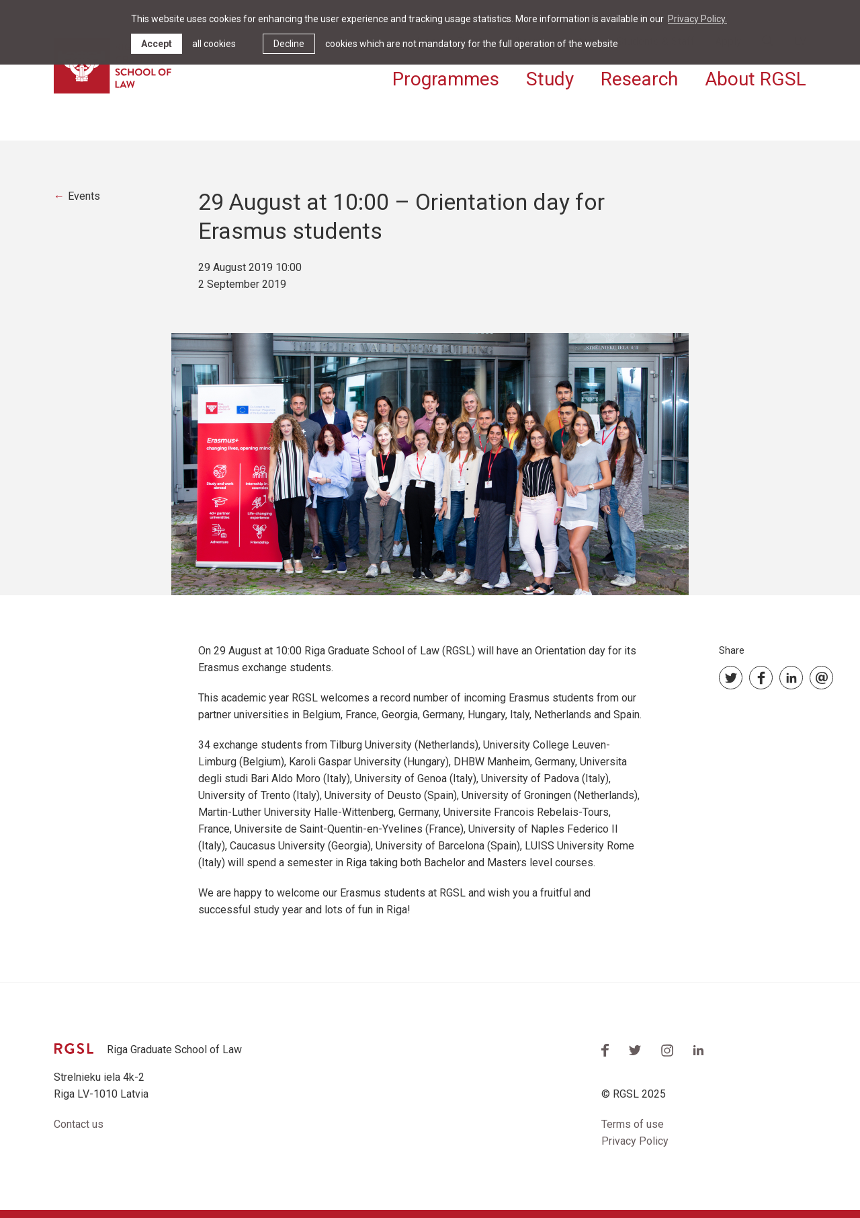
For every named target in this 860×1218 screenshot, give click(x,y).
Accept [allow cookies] (156, 43)
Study (550, 79)
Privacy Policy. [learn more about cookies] (697, 18)
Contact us (78, 1124)
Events (84, 196)
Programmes (445, 79)
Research (639, 79)
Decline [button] (288, 43)
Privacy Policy (635, 1141)
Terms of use (632, 1124)
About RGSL (755, 79)
